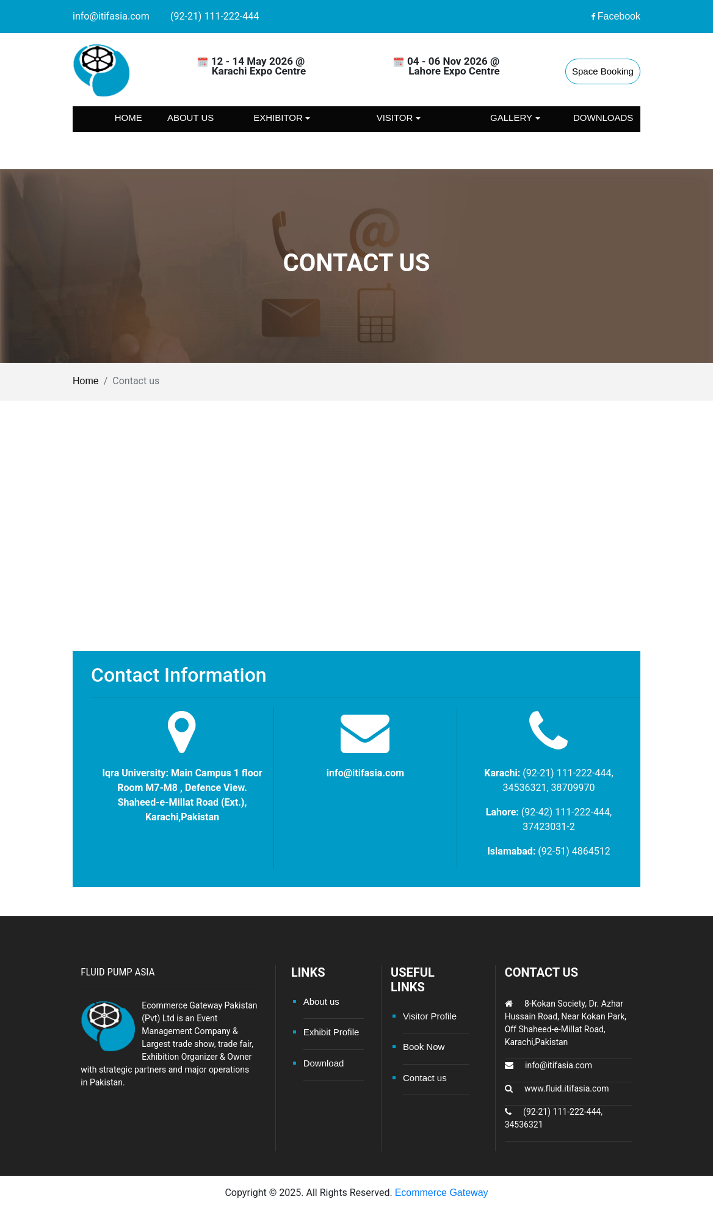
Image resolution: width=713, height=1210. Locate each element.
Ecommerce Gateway (441, 1192)
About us (190, 117)
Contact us (128, 143)
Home (128, 117)
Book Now (423, 1046)
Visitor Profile (430, 1016)
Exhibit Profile (331, 1032)
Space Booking (603, 71)
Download (323, 1063)
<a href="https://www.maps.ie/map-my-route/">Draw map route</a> (356, 544)
